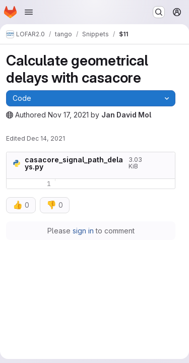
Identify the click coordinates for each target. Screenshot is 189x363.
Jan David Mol (126, 114)
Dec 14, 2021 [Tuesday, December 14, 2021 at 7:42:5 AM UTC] (46, 138)
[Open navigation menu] (29, 12)
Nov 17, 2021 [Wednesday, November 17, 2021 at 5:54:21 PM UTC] (68, 114)
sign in (83, 230)
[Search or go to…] (159, 12)
